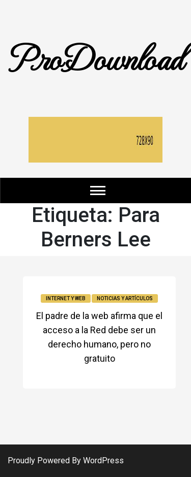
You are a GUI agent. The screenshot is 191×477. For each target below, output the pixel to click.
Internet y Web (66, 298)
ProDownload (96, 57)
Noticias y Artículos (125, 298)
